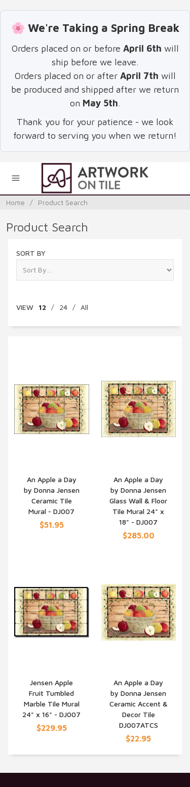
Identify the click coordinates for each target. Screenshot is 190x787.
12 (42, 307)
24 (63, 307)
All (84, 307)
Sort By (31, 253)
